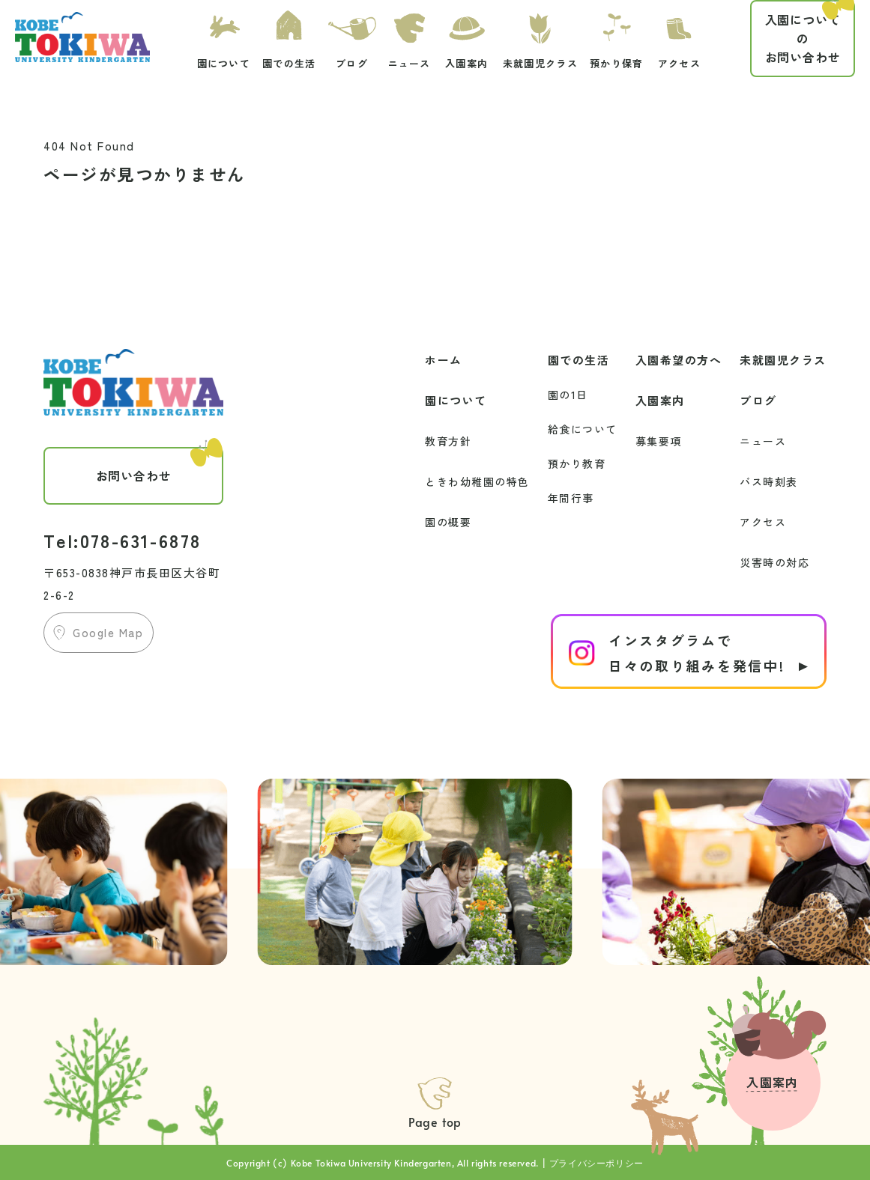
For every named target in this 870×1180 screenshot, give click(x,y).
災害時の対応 (774, 562)
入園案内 (660, 400)
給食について (582, 429)
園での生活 (579, 360)
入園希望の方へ (678, 360)
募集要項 (658, 441)
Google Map (108, 632)
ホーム (443, 360)
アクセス (763, 521)
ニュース (763, 441)
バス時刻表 (769, 481)
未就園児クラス (783, 360)
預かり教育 (577, 463)
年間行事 (571, 497)
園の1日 (568, 394)
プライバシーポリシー (596, 1163)
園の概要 (448, 521)
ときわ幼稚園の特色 (477, 481)
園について (456, 400)
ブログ (758, 400)
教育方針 (448, 441)
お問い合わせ (809, 33)
